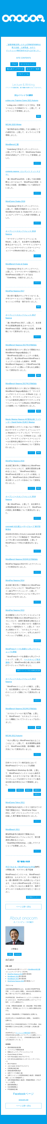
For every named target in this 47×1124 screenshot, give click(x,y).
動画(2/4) (28, 790)
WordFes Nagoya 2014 (15, 580)
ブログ (14, 64)
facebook (17, 954)
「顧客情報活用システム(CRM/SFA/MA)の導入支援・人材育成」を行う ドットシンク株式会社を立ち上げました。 (23, 47)
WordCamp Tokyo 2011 (15, 802)
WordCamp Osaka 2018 (15, 201)
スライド (37, 163)
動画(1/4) (20, 790)
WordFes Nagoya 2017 (15, 291)
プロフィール (23, 74)
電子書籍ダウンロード (33, 897)
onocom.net (23, 1100)
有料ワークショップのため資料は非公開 (28, 670)
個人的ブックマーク (15, 69)
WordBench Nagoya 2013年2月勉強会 (21, 709)
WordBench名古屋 (34, 969)
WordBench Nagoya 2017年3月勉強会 (21, 345)
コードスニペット (27, 64)
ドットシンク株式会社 (23, 1033)
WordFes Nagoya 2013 (15, 610)
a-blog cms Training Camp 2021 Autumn (22, 100)
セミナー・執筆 (33, 69)
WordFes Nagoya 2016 (15, 461)
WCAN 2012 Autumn (14, 736)
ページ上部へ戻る (23, 907)
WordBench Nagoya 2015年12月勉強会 (22, 559)
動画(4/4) (37, 794)
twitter (10, 954)
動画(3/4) (37, 790)
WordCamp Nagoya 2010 (16, 981)
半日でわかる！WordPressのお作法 (20, 867)
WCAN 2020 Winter (14, 124)
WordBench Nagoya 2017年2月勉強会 (21, 384)
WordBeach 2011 (13, 829)
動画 (38, 116)
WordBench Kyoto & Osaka (17, 264)
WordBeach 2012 (13, 976)
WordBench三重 (12, 144)
